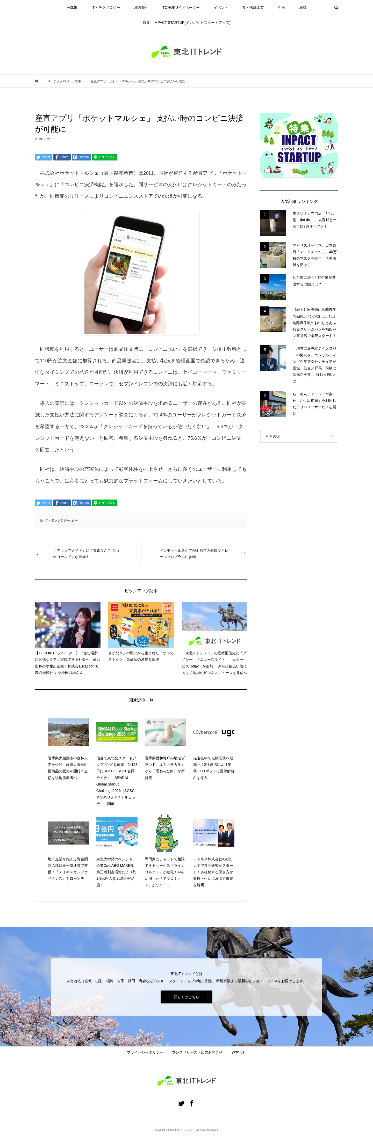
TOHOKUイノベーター (181, 7)
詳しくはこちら (186, 997)
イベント (221, 7)
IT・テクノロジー (105, 7)
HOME (72, 7)
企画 (281, 7)
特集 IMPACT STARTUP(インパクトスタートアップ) (187, 22)
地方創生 (141, 7)
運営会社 (239, 1052)
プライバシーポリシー (145, 1052)
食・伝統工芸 (253, 7)
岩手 (74, 520)
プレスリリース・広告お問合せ (197, 1052)
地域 (302, 7)
